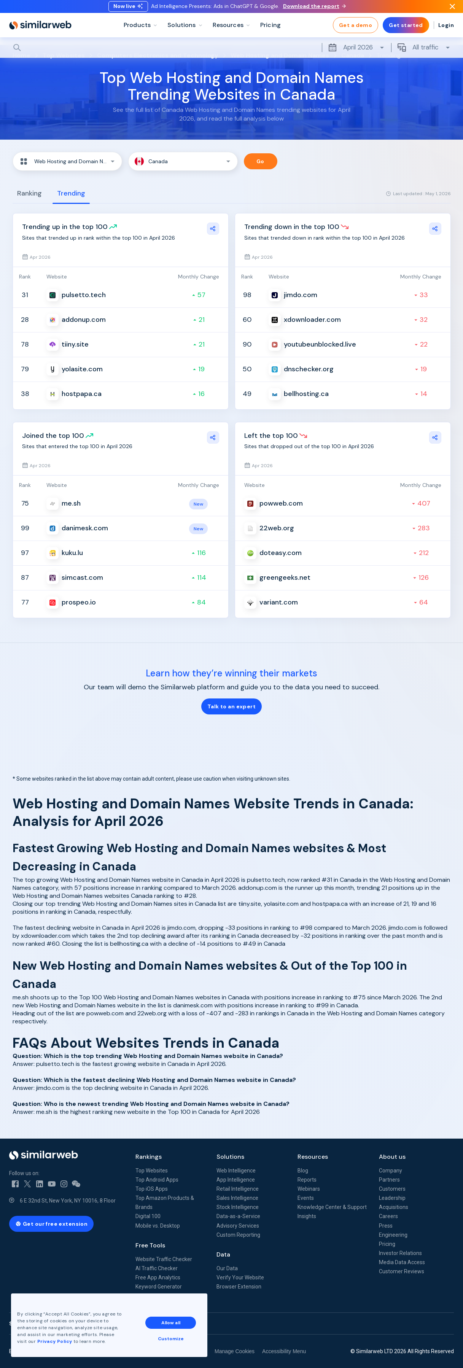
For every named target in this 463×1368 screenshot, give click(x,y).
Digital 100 (148, 1216)
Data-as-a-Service (238, 1216)
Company (390, 1171)
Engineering (393, 1235)
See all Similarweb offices (43, 1323)
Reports (307, 1180)
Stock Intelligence (237, 1207)
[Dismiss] (452, 9)
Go (260, 161)
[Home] (40, 30)
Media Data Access (402, 1262)
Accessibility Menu (284, 1351)
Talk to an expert (231, 706)
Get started (406, 30)
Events (306, 1198)
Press (386, 1226)
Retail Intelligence (237, 1189)
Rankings (148, 1157)
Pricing (387, 1244)
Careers (388, 1216)
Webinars (309, 1189)
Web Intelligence (236, 1171)
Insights (307, 1216)
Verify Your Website (240, 1277)
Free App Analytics (157, 1277)
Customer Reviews (401, 1271)
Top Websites (151, 1171)
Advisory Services (237, 1226)
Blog (303, 1171)
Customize (171, 1338)
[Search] (231, 53)
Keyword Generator (158, 1287)
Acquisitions (393, 1207)
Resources (313, 1157)
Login (446, 30)
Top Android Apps (156, 1180)
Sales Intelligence (237, 1198)
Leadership (392, 1198)
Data (223, 1254)
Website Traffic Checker (163, 1259)
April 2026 (356, 52)
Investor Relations (400, 1253)
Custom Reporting (238, 1235)
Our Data (227, 1268)
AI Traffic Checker (156, 1268)
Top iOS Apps (151, 1189)
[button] (67, 161)
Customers (392, 1189)
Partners (389, 1180)
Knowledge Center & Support (332, 1207)
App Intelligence (235, 1180)
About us (392, 1157)
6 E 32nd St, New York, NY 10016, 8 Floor (68, 1201)
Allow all (170, 1322)
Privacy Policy (54, 1341)
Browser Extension (238, 1287)
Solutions (230, 1157)
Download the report (314, 8)
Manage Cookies (235, 1351)
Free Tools (150, 1245)
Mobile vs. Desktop (157, 1226)
